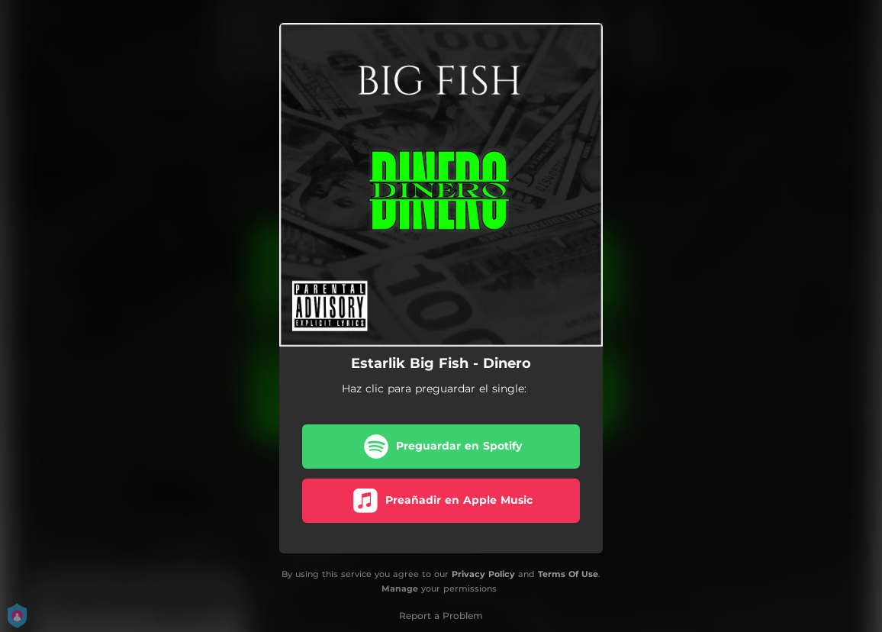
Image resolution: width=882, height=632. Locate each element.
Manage (399, 588)
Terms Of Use (568, 574)
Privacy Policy (483, 574)
